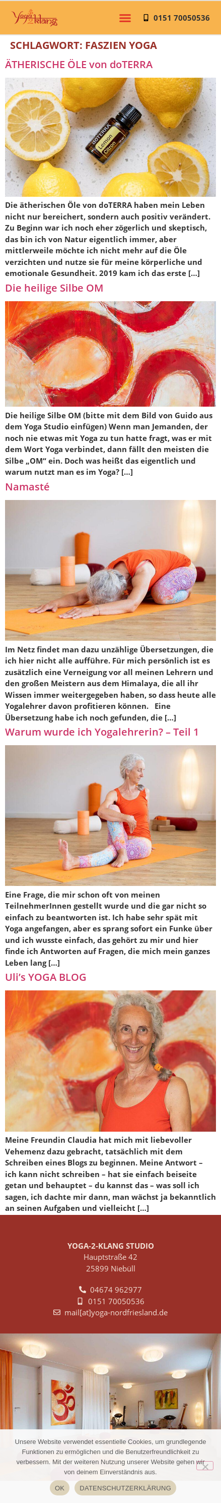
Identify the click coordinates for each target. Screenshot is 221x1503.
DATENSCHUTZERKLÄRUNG (125, 1488)
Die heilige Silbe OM (54, 288)
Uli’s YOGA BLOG (46, 977)
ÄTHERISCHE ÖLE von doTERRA (79, 64)
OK (59, 1488)
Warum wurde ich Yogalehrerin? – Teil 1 (102, 732)
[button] (125, 17)
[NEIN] (204, 1465)
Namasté (27, 486)
